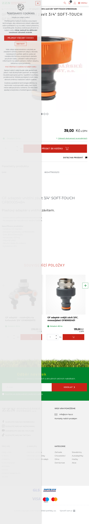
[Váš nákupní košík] (69, 3)
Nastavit (21, 44)
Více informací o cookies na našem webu (20, 67)
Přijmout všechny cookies (21, 38)
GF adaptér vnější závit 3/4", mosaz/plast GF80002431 (62, 318)
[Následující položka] (85, 288)
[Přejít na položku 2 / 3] (44, 114)
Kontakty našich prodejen (66, 418)
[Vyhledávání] (64, 3)
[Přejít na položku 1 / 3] (41, 114)
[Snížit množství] (56, 338)
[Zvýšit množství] (56, 335)
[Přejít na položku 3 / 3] (47, 114)
